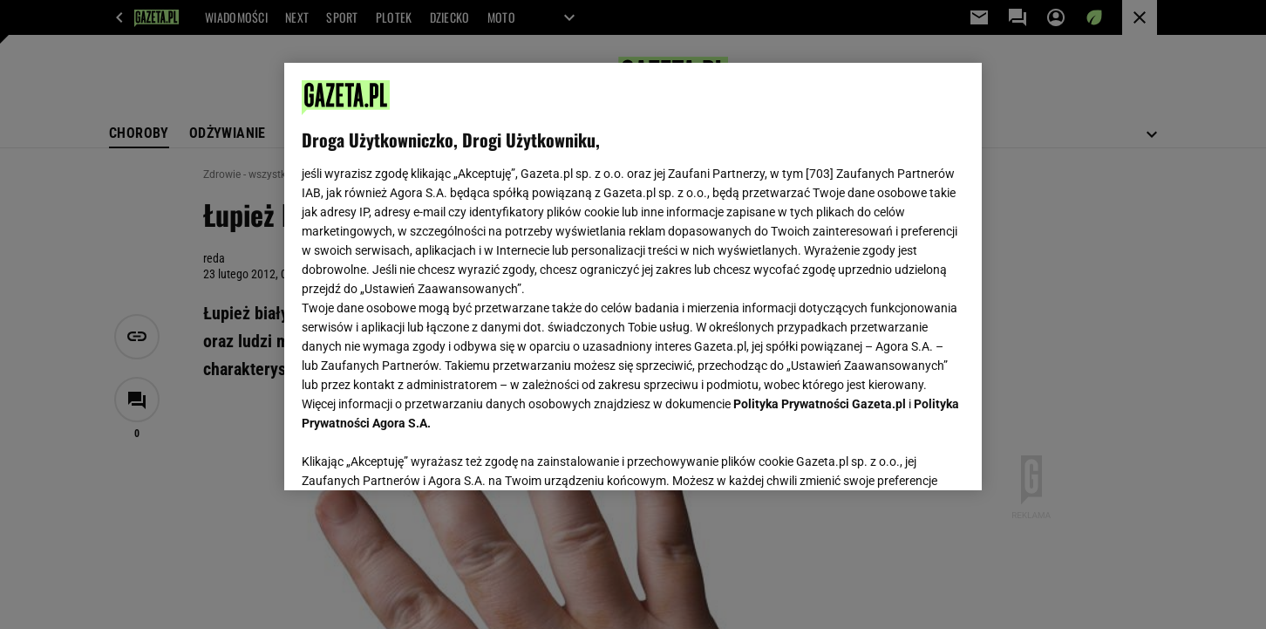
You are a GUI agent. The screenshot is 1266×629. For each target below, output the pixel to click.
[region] (633, 276)
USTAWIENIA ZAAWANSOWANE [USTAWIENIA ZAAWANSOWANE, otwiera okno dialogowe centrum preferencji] (415, 455)
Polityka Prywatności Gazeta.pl (819, 404)
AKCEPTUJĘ (905, 456)
